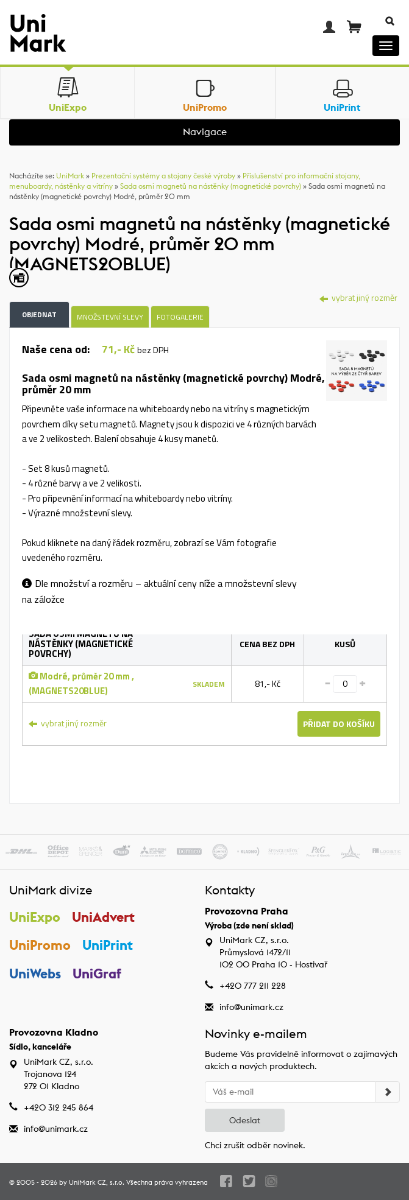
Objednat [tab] (39, 314)
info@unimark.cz (251, 1007)
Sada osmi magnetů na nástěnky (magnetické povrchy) (210, 186)
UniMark (70, 175)
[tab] (356, 372)
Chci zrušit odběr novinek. (255, 1145)
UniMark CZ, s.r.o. (96, 1182)
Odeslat (244, 1120)
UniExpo (34, 916)
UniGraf (97, 973)
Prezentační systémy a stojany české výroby (163, 175)
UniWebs (35, 973)
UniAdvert (103, 916)
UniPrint (107, 944)
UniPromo (40, 944)
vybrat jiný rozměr (358, 297)
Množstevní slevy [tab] (110, 317)
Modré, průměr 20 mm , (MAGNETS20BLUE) (81, 683)
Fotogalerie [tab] (180, 317)
